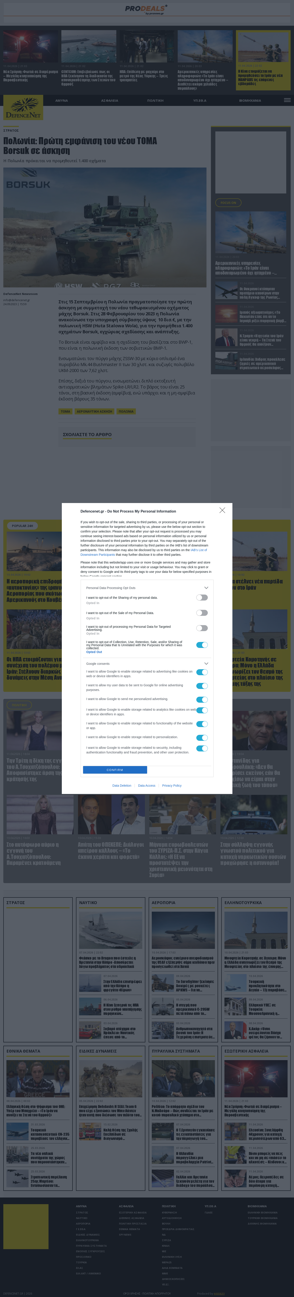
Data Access (146, 785)
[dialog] (147, 648)
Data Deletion (122, 785)
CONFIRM (115, 770)
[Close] (224, 511)
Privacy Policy (171, 785)
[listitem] (147, 587)
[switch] (202, 598)
